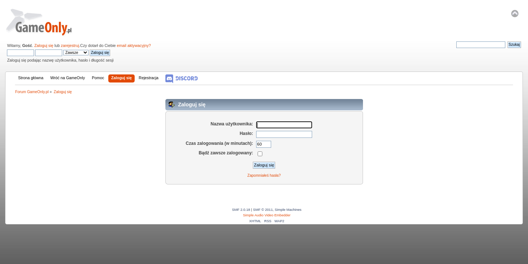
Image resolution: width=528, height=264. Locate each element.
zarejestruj (70, 45)
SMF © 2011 (263, 210)
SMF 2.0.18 (241, 210)
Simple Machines (288, 210)
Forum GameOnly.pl (43, 22)
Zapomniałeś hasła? (264, 175)
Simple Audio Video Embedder (267, 215)
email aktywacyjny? (134, 45)
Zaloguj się (43, 45)
